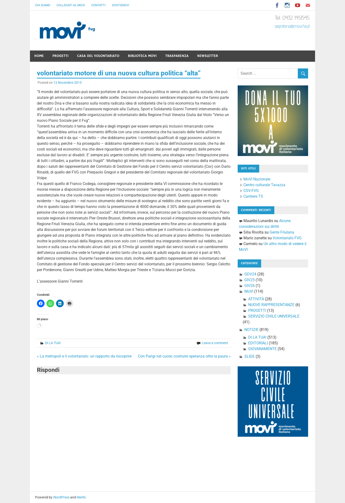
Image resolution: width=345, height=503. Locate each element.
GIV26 (249, 285)
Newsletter (207, 56)
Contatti (98, 5)
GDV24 (250, 274)
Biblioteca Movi (142, 56)
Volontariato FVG (287, 238)
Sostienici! (120, 5)
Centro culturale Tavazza (264, 185)
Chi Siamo (42, 5)
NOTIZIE (251, 329)
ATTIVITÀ (256, 299)
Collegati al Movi (71, 5)
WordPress (61, 497)
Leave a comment (215, 343)
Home (39, 56)
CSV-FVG (251, 190)
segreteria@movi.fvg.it (292, 26)
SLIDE (249, 356)
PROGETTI (257, 310)
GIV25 (249, 280)
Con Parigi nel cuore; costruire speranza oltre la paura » (184, 356)
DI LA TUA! (53, 343)
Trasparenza (177, 56)
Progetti (60, 56)
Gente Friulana (282, 232)
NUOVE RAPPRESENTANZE (271, 304)
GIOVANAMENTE (262, 349)
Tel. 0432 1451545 (292, 17)
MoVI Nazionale (256, 179)
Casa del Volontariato (98, 56)
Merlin (81, 497)
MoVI (248, 291)
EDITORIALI (258, 343)
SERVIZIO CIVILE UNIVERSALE (273, 316)
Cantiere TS (253, 196)
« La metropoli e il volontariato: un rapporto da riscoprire (84, 356)
